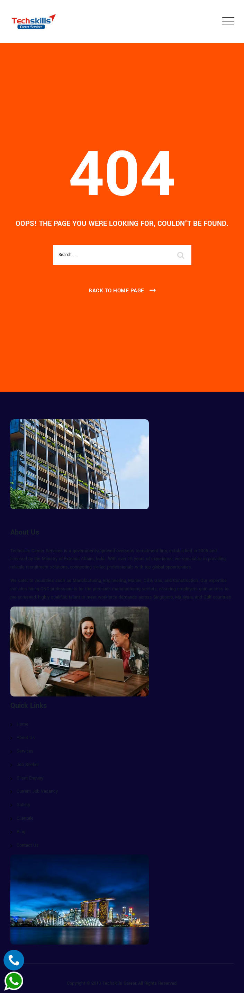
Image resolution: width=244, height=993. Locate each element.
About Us (26, 738)
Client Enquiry (30, 778)
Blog (21, 832)
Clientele (25, 818)
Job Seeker (28, 765)
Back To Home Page (116, 290)
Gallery (23, 805)
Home (22, 724)
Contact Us (28, 845)
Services (25, 751)
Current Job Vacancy (37, 791)
